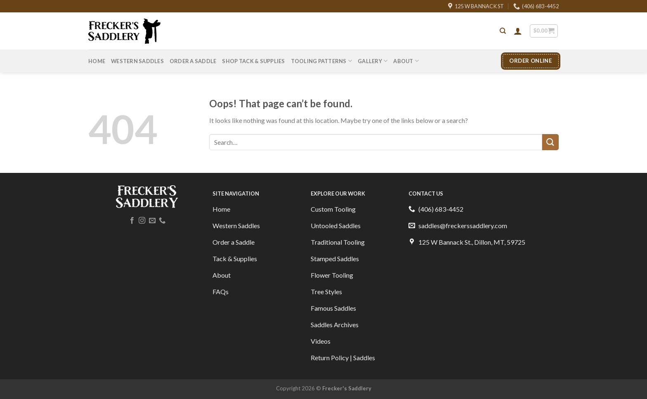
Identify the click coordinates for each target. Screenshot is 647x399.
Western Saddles (137, 61)
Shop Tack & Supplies (253, 61)
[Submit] (550, 142)
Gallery (372, 61)
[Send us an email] (152, 220)
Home (96, 61)
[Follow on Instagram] (142, 220)
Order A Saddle (193, 61)
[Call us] (162, 220)
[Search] (503, 31)
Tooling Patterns (321, 61)
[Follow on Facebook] (132, 220)
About (406, 61)
